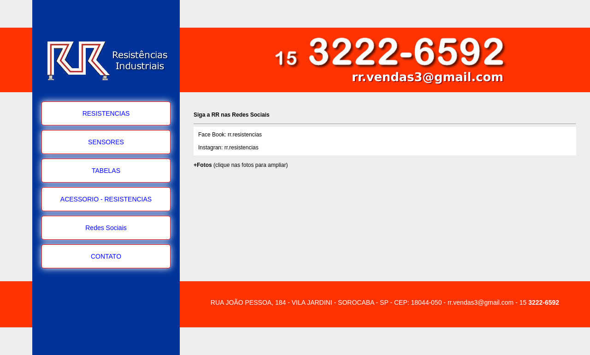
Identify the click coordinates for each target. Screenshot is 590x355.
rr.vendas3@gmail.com (480, 302)
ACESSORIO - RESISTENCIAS (106, 199)
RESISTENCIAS (106, 113)
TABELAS (106, 170)
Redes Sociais (106, 227)
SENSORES (106, 142)
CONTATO (106, 256)
